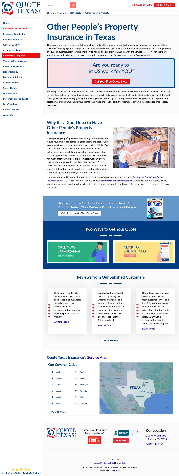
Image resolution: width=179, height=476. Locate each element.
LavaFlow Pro (10, 104)
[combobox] (58, 5)
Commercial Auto (12, 50)
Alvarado (84, 384)
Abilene (59, 372)
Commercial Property (70, 12)
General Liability (11, 44)
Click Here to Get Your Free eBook (79, 213)
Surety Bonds (10, 88)
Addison (83, 372)
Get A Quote (164, 5)
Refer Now (121, 440)
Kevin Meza (148, 328)
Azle (82, 397)
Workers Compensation (15, 61)
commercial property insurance (116, 180)
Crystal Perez (61, 321)
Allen (82, 378)
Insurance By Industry (14, 34)
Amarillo (60, 391)
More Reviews (111, 340)
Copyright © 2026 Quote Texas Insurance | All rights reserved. (112, 467)
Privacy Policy (121, 463)
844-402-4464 (144, 5)
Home (51, 12)
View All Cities (58, 412)
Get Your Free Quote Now (111, 81)
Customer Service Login (15, 28)
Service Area (97, 357)
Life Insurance (10, 93)
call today (51, 187)
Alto (58, 384)
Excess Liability (10, 82)
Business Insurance (12, 39)
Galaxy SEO (116, 470)
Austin (59, 397)
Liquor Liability (10, 71)
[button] (38, 115)
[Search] (73, 5)
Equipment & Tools (12, 77)
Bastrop (83, 403)
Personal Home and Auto (15, 98)
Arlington (84, 391)
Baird (58, 403)
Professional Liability (13, 66)
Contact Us (109, 463)
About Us (98, 463)
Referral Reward (11, 109)
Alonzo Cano (105, 325)
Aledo (58, 378)
